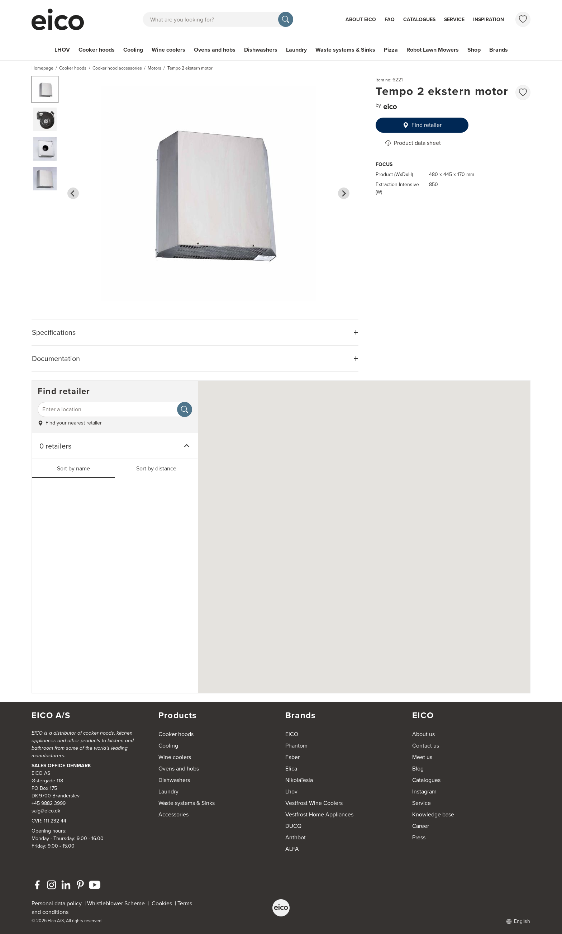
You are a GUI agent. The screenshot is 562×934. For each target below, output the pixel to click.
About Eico (361, 19)
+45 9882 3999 (49, 803)
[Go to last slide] (73, 193)
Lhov (291, 791)
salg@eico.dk (46, 811)
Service (454, 19)
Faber (292, 757)
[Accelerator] (61, 19)
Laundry (296, 50)
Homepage (42, 68)
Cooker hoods (96, 50)
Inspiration (488, 19)
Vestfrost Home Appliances (319, 814)
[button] (45, 89)
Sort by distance (156, 468)
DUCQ (293, 826)
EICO (291, 734)
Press (418, 837)
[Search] (285, 19)
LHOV (62, 50)
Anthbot (295, 837)
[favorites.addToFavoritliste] (522, 92)
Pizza (391, 50)
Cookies (163, 903)
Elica (291, 768)
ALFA (292, 849)
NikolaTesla (299, 780)
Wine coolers (168, 50)
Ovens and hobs (214, 50)
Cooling (133, 50)
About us (423, 734)
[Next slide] (343, 193)
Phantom (296, 745)
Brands (498, 50)
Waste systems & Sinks (345, 50)
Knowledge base (433, 814)
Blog (418, 768)
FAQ (390, 19)
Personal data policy (57, 903)
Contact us (425, 745)
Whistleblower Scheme (116, 903)
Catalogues (419, 19)
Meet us (422, 757)
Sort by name (73, 468)
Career (420, 826)
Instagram (424, 791)
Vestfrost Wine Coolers (314, 803)
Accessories (173, 814)
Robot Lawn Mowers (432, 50)
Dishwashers (260, 50)
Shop (474, 50)
